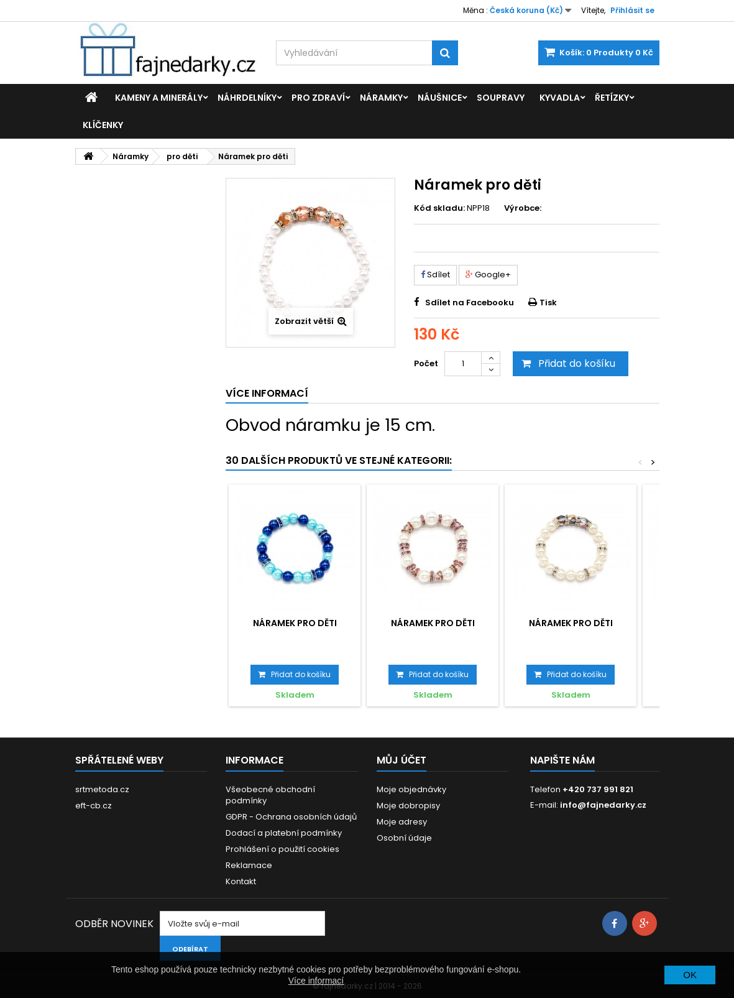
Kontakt (241, 881)
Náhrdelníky (247, 97)
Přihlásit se (632, 10)
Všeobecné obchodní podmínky (270, 794)
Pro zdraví (318, 97)
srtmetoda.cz (102, 789)
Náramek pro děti (295, 623)
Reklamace (249, 865)
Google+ (488, 274)
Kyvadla (559, 97)
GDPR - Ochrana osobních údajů (291, 817)
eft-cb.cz (93, 805)
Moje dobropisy (408, 805)
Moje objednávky (411, 789)
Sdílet (435, 274)
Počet (426, 363)
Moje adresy (402, 822)
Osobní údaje (404, 838)
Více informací (316, 981)
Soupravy (501, 97)
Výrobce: (522, 208)
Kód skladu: (439, 208)
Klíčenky (103, 125)
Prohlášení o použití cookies (282, 849)
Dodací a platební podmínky (284, 833)
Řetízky (612, 97)
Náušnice (440, 97)
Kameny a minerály (159, 97)
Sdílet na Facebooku (469, 302)
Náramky (381, 97)
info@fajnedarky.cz (603, 805)
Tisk (548, 302)
